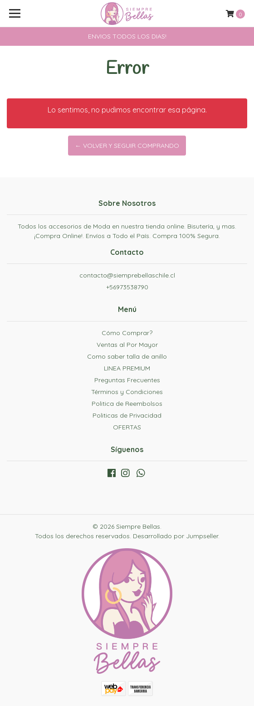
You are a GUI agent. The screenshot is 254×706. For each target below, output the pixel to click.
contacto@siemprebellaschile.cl (127, 275)
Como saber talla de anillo (127, 356)
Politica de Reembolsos (127, 403)
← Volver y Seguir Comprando (127, 145)
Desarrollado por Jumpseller (175, 536)
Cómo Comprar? (127, 333)
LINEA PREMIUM (127, 368)
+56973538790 (127, 287)
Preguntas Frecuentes (127, 380)
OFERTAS (127, 427)
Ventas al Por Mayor (127, 345)
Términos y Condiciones (127, 392)
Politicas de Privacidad (127, 415)
